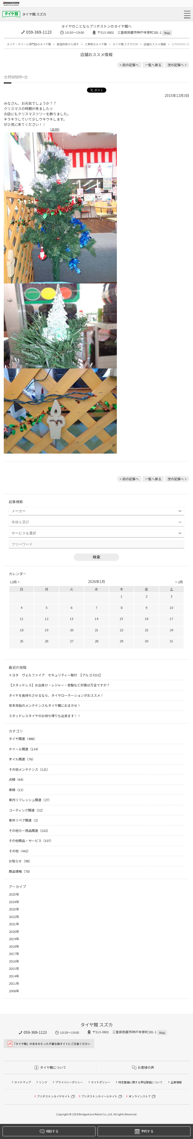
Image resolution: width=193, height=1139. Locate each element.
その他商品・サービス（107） (31, 840)
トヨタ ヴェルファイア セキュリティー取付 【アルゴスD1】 (56, 675)
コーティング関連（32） (27, 810)
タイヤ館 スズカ (34, 14)
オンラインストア (140, 1096)
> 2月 (179, 581)
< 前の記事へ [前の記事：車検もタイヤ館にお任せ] (129, 64)
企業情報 (176, 1082)
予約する (144, 1131)
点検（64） (17, 779)
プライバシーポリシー (69, 1082)
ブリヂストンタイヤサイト (53, 1096)
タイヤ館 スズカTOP (125, 44)
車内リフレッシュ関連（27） (30, 799)
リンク (43, 1082)
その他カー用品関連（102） (29, 830)
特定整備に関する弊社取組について (140, 1082)
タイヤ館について (50, 1067)
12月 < (15, 581)
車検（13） (17, 789)
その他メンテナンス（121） (29, 769)
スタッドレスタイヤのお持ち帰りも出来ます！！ (45, 715)
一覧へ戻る (153, 64)
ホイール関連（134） (24, 749)
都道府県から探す (68, 44)
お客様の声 (143, 1067)
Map (167, 33)
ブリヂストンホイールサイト (99, 1096)
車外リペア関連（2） (24, 820)
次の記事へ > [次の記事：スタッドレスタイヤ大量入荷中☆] (177, 64)
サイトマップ (22, 1082)
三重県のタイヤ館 (96, 44)
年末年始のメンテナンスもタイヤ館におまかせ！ (45, 705)
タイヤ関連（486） (23, 738)
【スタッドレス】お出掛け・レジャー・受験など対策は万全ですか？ (59, 685)
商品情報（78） (20, 871)
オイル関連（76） (22, 759)
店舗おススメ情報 (155, 44)
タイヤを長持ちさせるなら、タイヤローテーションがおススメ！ (56, 695)
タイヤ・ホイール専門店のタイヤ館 (29, 44)
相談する (49, 1131)
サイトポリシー (100, 1082)
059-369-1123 (39, 32)
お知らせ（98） (20, 861)
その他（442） (19, 851)
